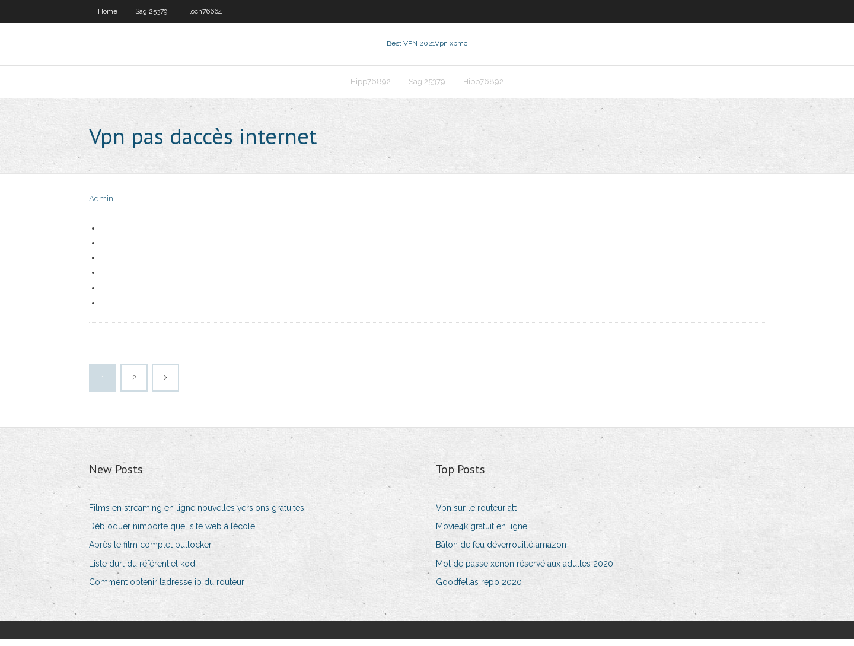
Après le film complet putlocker (150, 551)
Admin (101, 206)
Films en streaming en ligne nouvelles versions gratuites (196, 515)
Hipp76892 (370, 86)
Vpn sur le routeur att (476, 515)
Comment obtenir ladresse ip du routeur (166, 589)
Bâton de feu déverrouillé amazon (501, 551)
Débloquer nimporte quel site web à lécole (172, 533)
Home (107, 11)
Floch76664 (203, 11)
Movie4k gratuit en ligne (481, 533)
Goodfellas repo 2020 (479, 589)
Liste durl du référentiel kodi (143, 570)
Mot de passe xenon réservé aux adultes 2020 (524, 570)
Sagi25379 (151, 11)
